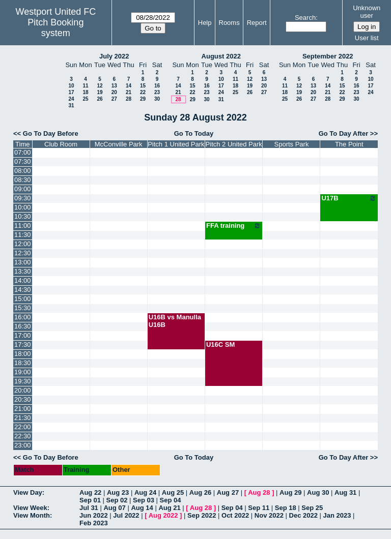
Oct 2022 (235, 515)
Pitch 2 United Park (234, 144)
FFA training (234, 226)
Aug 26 (200, 492)
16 (157, 85)
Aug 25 (173, 492)
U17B (349, 198)
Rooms (229, 22)
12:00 (22, 244)
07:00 (22, 152)
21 (128, 92)
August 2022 (221, 56)
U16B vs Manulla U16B (175, 320)
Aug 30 (318, 492)
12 (99, 85)
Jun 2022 (93, 515)
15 (143, 85)
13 (114, 85)
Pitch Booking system (55, 27)
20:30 (22, 399)
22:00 (22, 427)
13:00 (22, 262)
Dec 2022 (303, 515)
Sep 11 (258, 508)
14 (128, 85)
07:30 (22, 161)
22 (143, 92)
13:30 (22, 271)
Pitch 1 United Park (176, 144)
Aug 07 (114, 508)
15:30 (22, 308)
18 (85, 92)
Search (305, 17)
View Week (30, 508)
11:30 (22, 234)
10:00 (22, 207)
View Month (31, 515)
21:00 (22, 408)
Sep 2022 (201, 515)
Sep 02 (117, 500)
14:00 (22, 280)
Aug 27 (228, 492)
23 (157, 92)
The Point (349, 144)
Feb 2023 (93, 523)
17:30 (22, 344)
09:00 (22, 189)
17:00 (22, 335)
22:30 (22, 436)
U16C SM (220, 344)
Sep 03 (143, 500)
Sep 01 (90, 500)
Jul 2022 (126, 515)
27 (114, 99)
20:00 (22, 390)
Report (257, 22)
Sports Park (291, 144)
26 (99, 99)
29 (143, 99)
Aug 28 (259, 492)
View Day (27, 492)
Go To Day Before (50, 133)
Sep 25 (312, 508)
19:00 (22, 372)
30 (157, 99)
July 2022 (114, 56)
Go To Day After (344, 133)
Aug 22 (90, 492)
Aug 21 (169, 508)
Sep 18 (285, 508)
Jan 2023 (337, 515)
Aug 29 (290, 492)
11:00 (22, 225)
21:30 (22, 418)
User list (367, 38)
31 (71, 105)
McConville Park (119, 144)
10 (71, 85)
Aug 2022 (163, 515)
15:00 (22, 299)
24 (71, 99)
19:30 (22, 381)
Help (205, 22)
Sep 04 (170, 500)
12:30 (22, 253)
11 (85, 85)
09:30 (22, 198)
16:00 (22, 317)
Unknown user (366, 11)
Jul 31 (88, 508)
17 (71, 92)
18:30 (22, 363)
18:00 (22, 353)
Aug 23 (118, 492)
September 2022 (327, 56)
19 (99, 92)
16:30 (22, 326)
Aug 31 (345, 492)
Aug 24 (145, 492)
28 (128, 99)
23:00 (22, 445)
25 (85, 99)
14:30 (22, 289)
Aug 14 (142, 508)
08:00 (22, 170)
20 (114, 92)
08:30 (22, 180)
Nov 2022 (269, 515)
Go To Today (194, 133)
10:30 (22, 216)
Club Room (60, 144)
